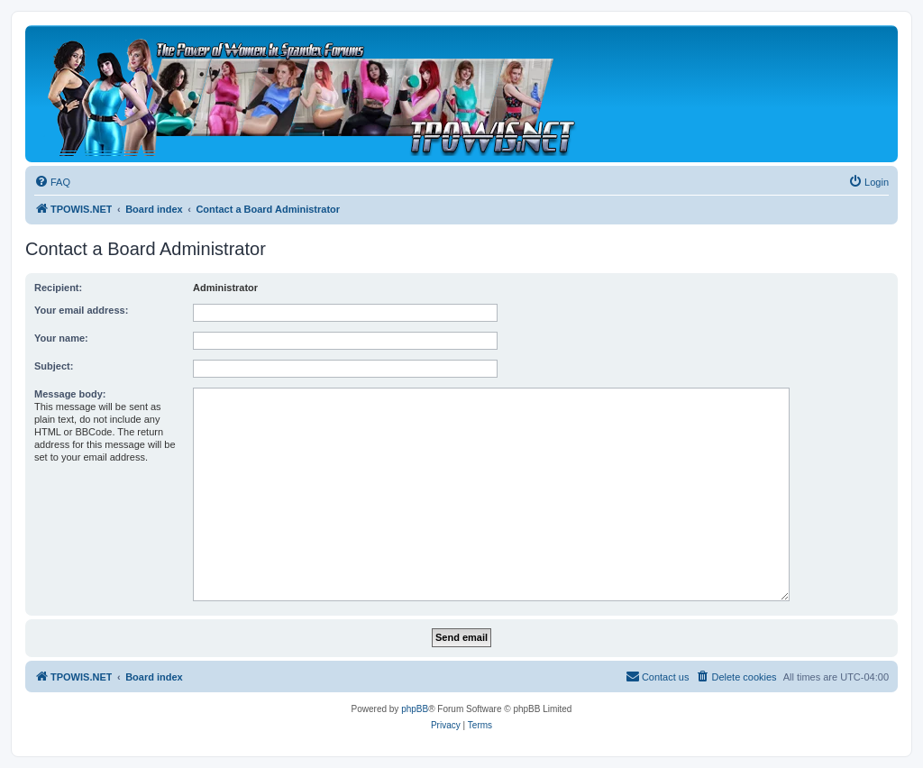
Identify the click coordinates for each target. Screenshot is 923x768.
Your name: (61, 338)
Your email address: (81, 310)
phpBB (414, 709)
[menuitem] (52, 182)
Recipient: (58, 287)
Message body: (69, 394)
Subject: (53, 366)
